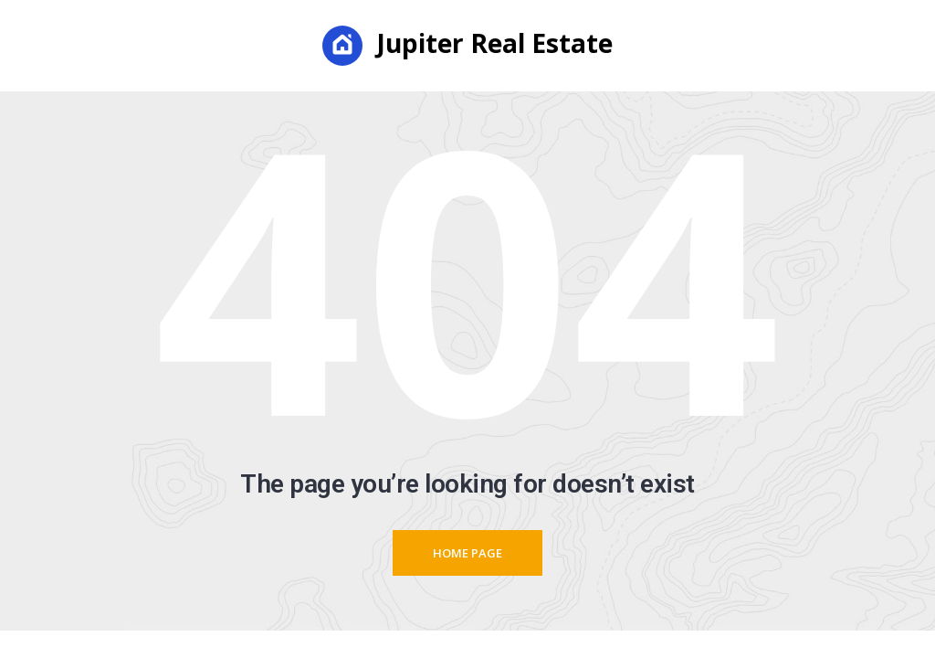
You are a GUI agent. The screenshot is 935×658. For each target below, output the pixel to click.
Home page (467, 553)
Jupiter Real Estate (467, 46)
